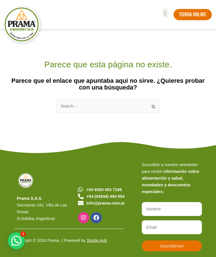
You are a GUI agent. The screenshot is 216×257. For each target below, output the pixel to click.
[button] (165, 13)
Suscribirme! (171, 246)
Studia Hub (97, 240)
